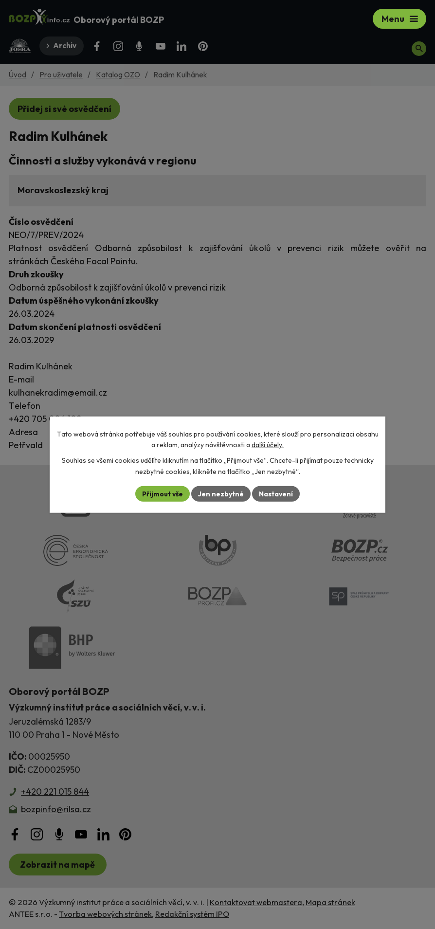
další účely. (268, 444)
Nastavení (276, 493)
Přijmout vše (162, 493)
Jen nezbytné (221, 493)
